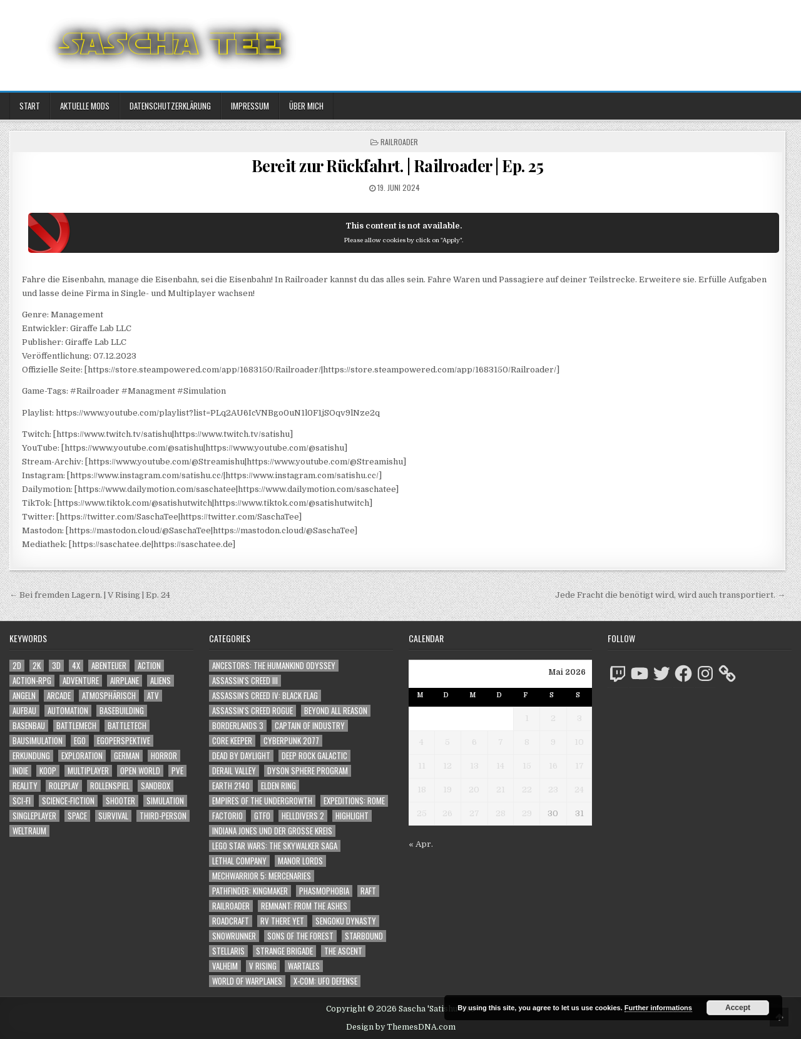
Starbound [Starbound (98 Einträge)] (364, 936)
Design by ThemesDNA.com (401, 1027)
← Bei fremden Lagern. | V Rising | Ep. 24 (89, 595)
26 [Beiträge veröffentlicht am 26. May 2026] (447, 813)
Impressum (250, 106)
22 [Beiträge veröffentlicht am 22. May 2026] (527, 789)
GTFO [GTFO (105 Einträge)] (262, 816)
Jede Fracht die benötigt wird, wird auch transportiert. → (670, 595)
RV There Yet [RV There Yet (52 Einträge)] (282, 921)
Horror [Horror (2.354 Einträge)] (164, 756)
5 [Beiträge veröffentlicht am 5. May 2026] (447, 742)
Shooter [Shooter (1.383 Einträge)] (120, 801)
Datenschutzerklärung (170, 106)
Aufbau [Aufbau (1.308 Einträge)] (24, 711)
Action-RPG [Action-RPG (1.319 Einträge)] (32, 681)
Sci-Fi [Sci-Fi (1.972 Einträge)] (22, 801)
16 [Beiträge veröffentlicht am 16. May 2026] (553, 765)
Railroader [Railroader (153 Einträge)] (231, 906)
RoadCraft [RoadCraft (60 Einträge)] (230, 921)
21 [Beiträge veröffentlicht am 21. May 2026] (500, 789)
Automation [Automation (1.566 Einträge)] (68, 711)
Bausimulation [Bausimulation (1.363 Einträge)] (38, 741)
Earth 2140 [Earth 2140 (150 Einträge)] (231, 786)
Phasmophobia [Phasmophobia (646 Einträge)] (324, 891)
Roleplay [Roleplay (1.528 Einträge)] (64, 786)
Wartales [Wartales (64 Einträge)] (304, 966)
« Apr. (421, 844)
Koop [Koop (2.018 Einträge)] (47, 771)
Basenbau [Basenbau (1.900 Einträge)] (29, 726)
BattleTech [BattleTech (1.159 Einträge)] (127, 726)
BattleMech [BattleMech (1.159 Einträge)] (76, 726)
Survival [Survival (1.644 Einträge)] (113, 816)
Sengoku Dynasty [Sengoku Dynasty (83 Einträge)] (345, 921)
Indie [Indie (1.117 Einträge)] (20, 771)
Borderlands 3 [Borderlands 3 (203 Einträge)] (237, 726)
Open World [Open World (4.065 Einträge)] (140, 771)
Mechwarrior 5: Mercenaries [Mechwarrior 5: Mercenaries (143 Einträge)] (261, 876)
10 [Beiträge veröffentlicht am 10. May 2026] (579, 742)
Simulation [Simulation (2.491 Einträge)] (165, 801)
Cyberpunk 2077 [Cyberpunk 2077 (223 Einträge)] (291, 741)
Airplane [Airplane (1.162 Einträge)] (124, 681)
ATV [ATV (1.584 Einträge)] (153, 696)
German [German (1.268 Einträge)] (127, 756)
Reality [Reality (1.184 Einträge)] (25, 786)
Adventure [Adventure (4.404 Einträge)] (81, 681)
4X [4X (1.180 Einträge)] (76, 666)
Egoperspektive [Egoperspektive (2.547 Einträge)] (123, 741)
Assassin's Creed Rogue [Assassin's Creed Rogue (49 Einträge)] (252, 711)
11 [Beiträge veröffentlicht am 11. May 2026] (422, 765)
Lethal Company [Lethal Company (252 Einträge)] (239, 861)
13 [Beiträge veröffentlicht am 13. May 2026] (474, 765)
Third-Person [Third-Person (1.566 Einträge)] (163, 816)
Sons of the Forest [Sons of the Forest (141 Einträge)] (300, 936)
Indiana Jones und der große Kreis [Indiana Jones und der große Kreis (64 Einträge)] (272, 831)
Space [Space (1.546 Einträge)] (77, 816)
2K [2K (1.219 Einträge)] (37, 666)
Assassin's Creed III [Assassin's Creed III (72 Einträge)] (245, 681)
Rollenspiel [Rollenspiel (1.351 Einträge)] (110, 786)
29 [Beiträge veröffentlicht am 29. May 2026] (527, 813)
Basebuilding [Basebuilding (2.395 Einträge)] (121, 711)
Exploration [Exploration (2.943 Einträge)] (82, 756)
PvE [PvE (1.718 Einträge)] (177, 771)
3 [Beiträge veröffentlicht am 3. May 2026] (579, 718)
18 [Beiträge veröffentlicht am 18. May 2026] (421, 789)
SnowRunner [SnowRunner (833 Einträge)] (234, 936)
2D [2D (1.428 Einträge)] (17, 666)
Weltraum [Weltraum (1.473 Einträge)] (29, 831)
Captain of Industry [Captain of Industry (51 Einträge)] (310, 726)
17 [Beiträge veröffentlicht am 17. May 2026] (579, 765)
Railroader (399, 141)
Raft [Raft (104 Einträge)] (368, 891)
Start (29, 106)
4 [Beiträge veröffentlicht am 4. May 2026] (421, 742)
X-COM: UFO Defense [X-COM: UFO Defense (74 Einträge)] (325, 981)
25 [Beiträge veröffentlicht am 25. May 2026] (422, 813)
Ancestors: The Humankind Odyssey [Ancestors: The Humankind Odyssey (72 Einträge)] (273, 666)
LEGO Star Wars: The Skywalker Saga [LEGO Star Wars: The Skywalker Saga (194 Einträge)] (274, 846)
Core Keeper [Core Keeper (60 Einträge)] (232, 741)
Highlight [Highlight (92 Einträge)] (352, 816)
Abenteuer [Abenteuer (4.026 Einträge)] (108, 666)
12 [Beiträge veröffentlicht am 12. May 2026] (447, 765)
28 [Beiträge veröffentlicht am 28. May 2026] (501, 813)
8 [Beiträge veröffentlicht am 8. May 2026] (526, 742)
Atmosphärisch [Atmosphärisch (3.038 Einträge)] (109, 696)
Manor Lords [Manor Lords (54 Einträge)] (300, 861)
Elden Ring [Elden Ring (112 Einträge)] (278, 786)
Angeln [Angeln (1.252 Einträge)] (24, 696)
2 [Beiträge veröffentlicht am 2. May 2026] (553, 718)
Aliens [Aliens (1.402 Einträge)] (160, 681)
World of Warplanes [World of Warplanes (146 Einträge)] (247, 981)
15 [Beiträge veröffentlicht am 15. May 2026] (527, 765)
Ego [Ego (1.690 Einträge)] (80, 741)
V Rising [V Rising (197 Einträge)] (263, 966)
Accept (737, 1007)
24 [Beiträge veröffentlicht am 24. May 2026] (579, 789)
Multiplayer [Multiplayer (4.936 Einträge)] (88, 771)
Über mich (306, 106)
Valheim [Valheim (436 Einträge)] (225, 966)
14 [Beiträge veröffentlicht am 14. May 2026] (500, 765)
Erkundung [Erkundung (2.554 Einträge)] (31, 756)
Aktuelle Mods (85, 106)
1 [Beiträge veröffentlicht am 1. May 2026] (527, 718)
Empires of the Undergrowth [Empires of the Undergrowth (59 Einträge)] (262, 801)
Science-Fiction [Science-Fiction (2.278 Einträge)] (68, 801)
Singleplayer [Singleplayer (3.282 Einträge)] (34, 816)
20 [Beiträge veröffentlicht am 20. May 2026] (474, 789)
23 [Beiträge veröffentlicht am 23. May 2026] (553, 789)
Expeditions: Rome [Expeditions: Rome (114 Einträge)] (354, 801)
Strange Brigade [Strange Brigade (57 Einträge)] (284, 951)
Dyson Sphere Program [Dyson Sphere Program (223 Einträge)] (307, 771)
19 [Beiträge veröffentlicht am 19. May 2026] (447, 789)
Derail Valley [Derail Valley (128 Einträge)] (234, 771)
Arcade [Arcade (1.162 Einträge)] (59, 696)
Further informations (658, 1007)
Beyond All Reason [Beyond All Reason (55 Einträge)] (335, 711)
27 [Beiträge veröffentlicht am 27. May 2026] (474, 813)
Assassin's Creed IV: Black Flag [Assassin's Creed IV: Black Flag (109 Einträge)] (265, 696)
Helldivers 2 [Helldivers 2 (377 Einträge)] (303, 816)
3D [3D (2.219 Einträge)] (56, 666)
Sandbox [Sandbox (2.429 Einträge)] (155, 786)
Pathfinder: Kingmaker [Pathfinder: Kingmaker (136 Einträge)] (250, 891)
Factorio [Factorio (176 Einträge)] (227, 816)
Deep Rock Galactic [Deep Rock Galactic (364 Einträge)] (314, 756)
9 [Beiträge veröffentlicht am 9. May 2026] (553, 742)
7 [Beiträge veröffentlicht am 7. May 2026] (500, 742)
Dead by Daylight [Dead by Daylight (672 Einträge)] (241, 756)
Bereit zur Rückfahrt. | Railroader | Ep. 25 (398, 166)
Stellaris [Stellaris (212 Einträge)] (228, 951)
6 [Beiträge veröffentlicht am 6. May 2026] (474, 742)
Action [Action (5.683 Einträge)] (149, 666)
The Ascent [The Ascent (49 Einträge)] (343, 951)
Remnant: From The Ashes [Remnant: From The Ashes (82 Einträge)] (304, 906)
